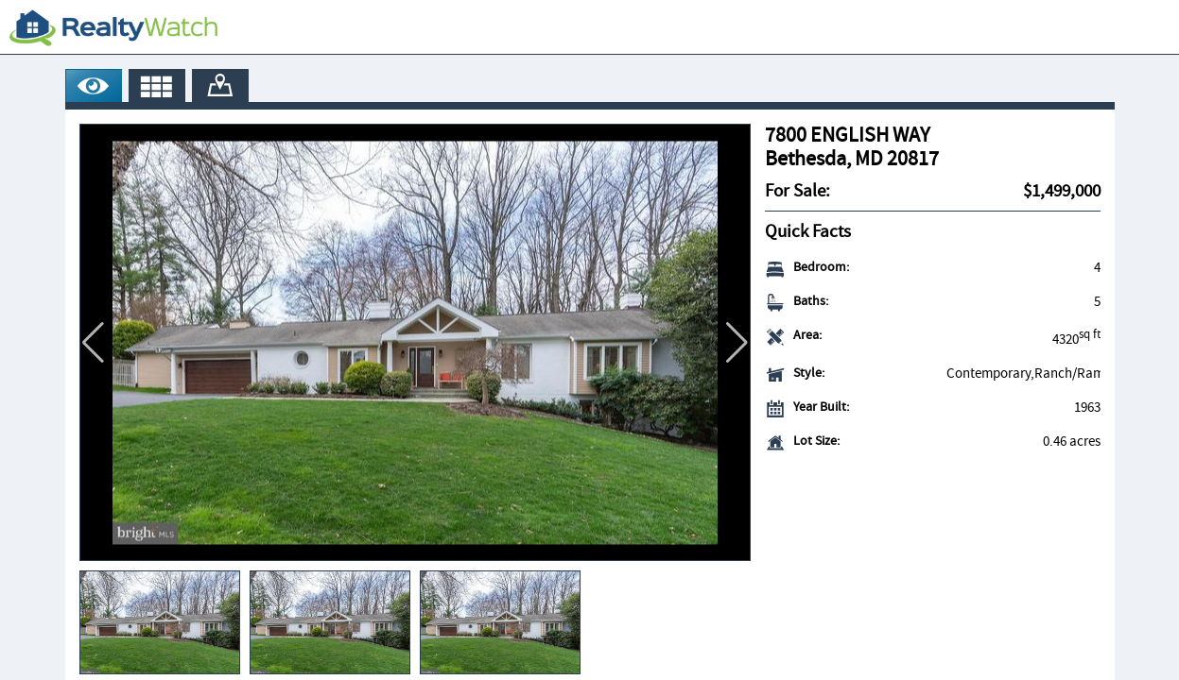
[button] (737, 343)
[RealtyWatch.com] (113, 27)
